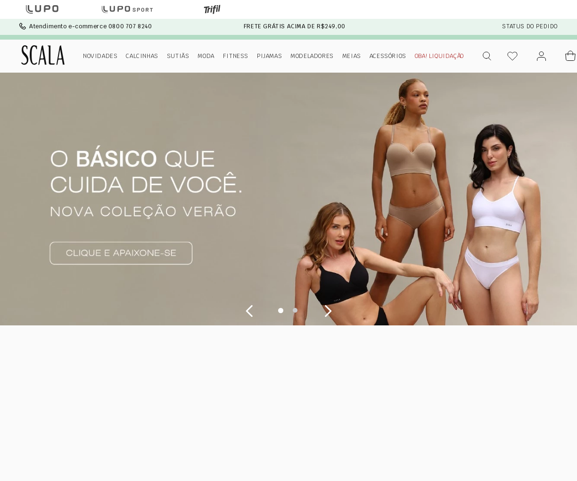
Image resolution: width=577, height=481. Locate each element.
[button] (487, 56)
